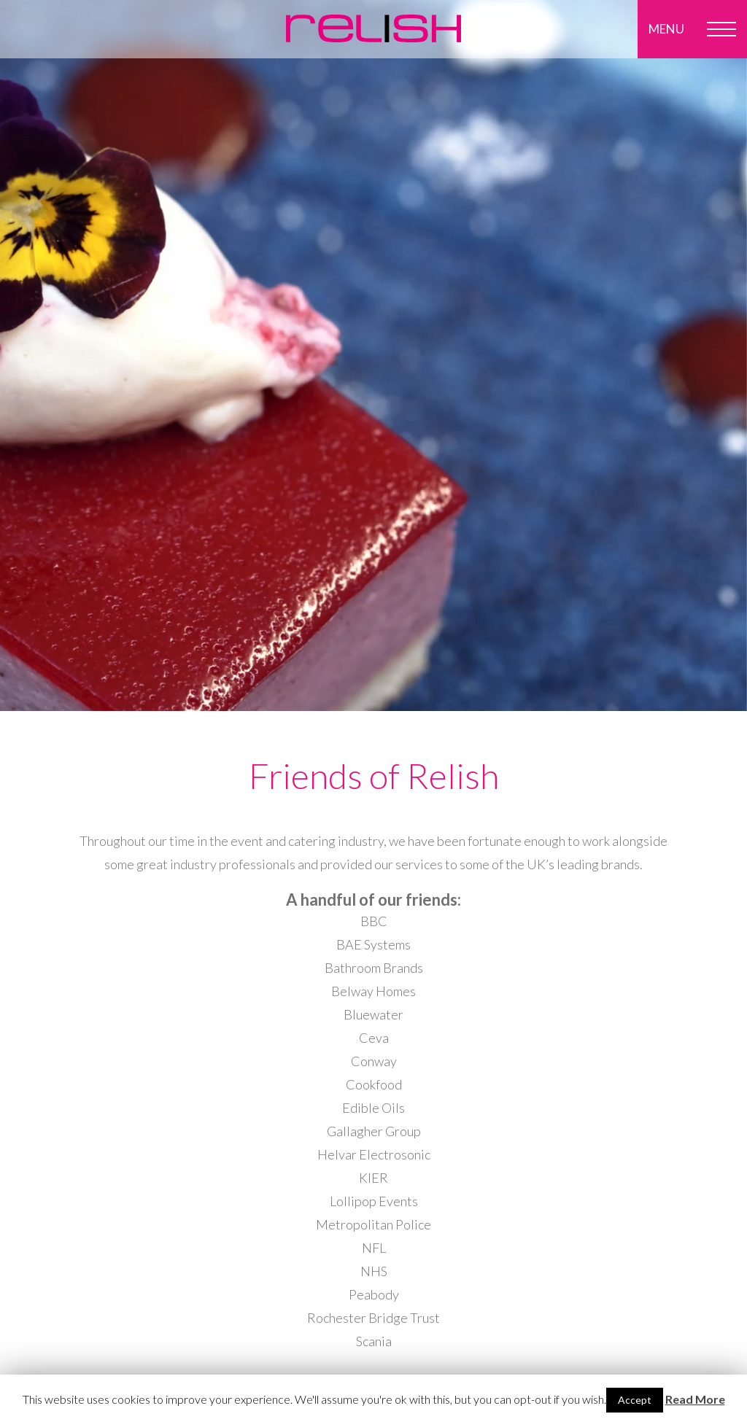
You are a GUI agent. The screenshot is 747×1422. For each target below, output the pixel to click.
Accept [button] (634, 1400)
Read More (695, 1399)
